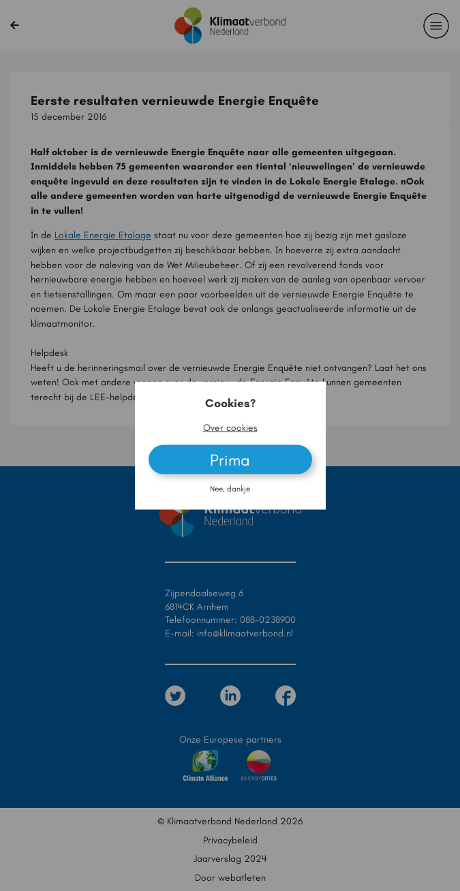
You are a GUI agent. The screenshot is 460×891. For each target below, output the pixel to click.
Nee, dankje (230, 488)
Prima (230, 459)
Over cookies (230, 427)
